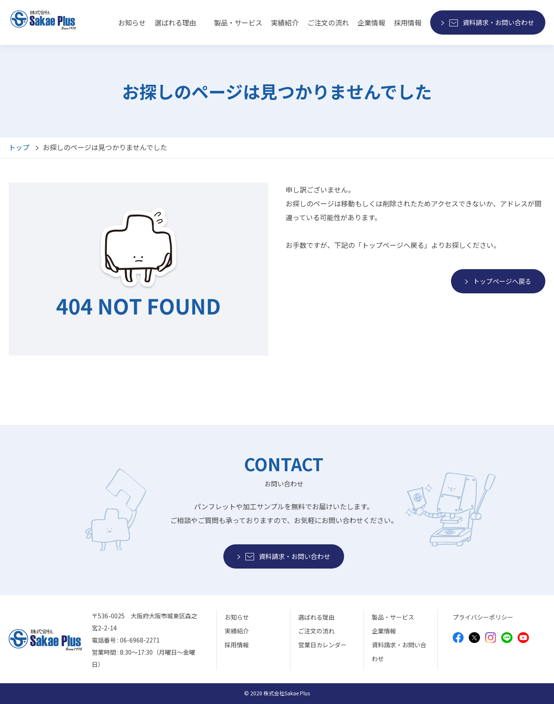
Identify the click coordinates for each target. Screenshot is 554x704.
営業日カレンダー (322, 644)
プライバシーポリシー (483, 617)
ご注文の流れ (328, 22)
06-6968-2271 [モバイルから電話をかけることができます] (140, 640)
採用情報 (408, 22)
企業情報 (371, 22)
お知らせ (132, 22)
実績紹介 (285, 22)
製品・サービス (393, 617)
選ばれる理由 (175, 22)
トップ (19, 147)
